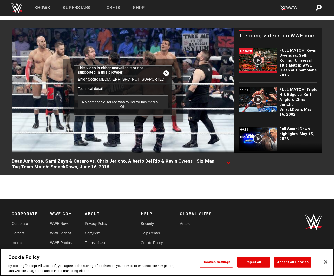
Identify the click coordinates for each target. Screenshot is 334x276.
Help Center (150, 233)
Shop (139, 7)
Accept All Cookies (293, 262)
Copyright (92, 233)
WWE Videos (60, 233)
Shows (42, 7)
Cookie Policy (152, 243)
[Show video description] (228, 161)
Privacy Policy (96, 223)
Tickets (111, 7)
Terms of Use (95, 243)
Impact (17, 243)
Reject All (253, 262)
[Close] (325, 262)
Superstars (77, 7)
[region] (167, 262)
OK (122, 106)
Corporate (20, 223)
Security (147, 223)
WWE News (60, 223)
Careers (18, 233)
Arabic (185, 223)
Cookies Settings (216, 262)
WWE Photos (61, 243)
